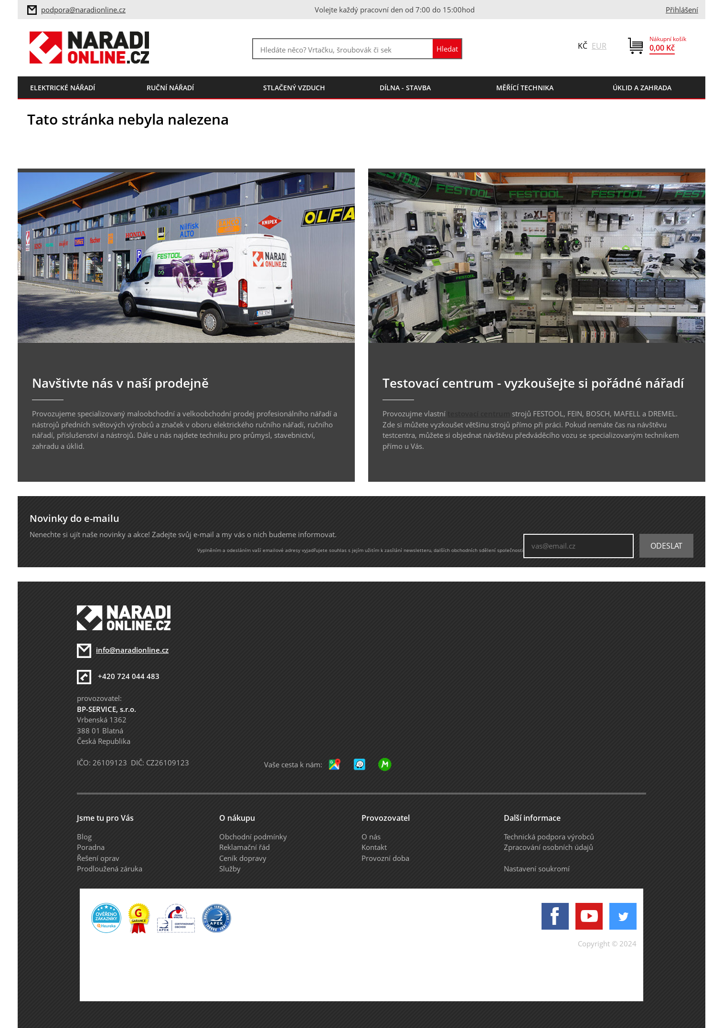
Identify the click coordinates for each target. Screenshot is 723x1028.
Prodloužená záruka (109, 868)
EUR (599, 46)
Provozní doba (385, 858)
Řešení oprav (98, 858)
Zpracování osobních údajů (548, 847)
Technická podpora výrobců (549, 836)
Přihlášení (682, 9)
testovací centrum (478, 413)
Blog (84, 836)
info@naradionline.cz (132, 650)
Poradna (91, 847)
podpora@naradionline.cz (83, 9)
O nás (371, 836)
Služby (230, 868)
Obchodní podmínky (253, 836)
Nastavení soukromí (537, 868)
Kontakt (374, 847)
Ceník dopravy (242, 858)
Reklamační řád (244, 847)
